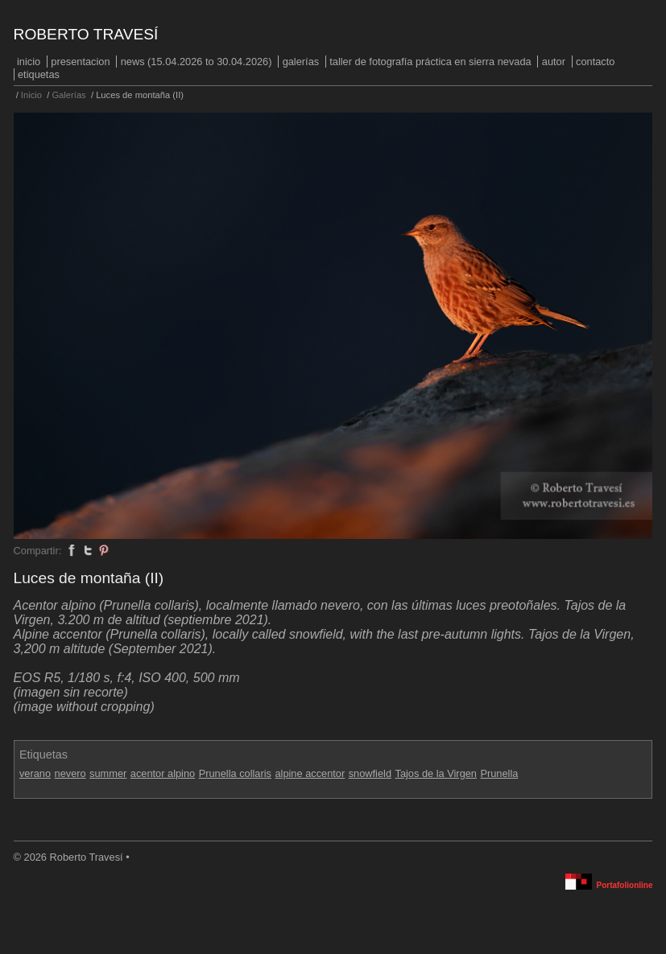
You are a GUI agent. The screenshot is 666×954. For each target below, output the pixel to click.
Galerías (301, 62)
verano (35, 773)
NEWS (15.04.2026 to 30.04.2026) (196, 62)
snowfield (370, 773)
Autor (553, 62)
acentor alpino (162, 773)
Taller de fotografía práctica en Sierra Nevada (430, 62)
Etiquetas (39, 74)
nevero (70, 773)
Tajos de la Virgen (436, 773)
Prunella (499, 773)
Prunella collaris (235, 773)
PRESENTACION (80, 62)
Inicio (28, 62)
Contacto (595, 62)
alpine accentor (310, 773)
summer (107, 773)
